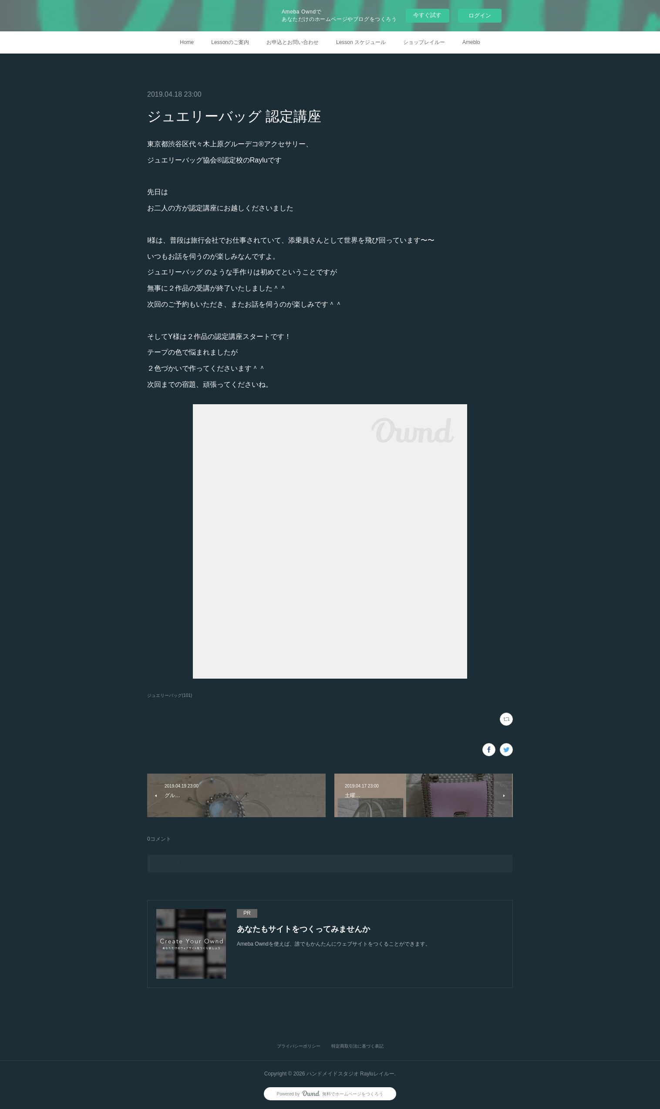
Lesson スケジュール (361, 42)
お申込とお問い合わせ (292, 42)
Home (187, 42)
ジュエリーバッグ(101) (169, 695)
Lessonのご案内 (230, 42)
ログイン (479, 15)
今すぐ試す (427, 15)
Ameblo (471, 42)
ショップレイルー (424, 42)
